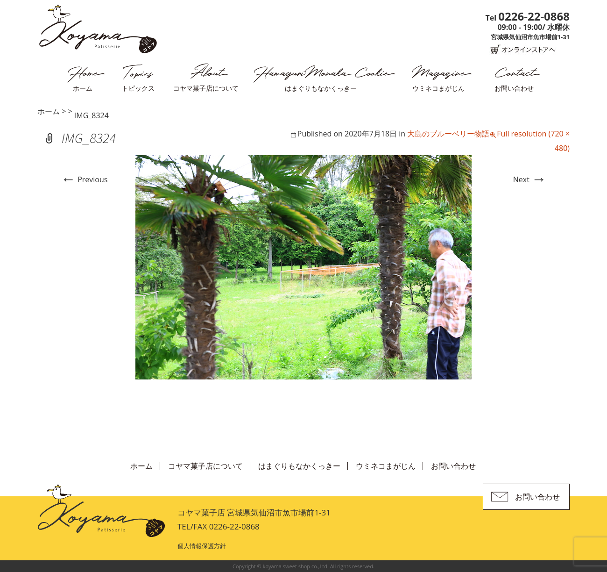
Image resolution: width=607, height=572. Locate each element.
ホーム (82, 88)
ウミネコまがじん (438, 88)
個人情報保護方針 (201, 546)
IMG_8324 (91, 115)
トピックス (138, 88)
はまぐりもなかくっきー (321, 88)
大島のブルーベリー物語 (448, 134)
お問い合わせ (514, 88)
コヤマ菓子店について (206, 88)
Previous (84, 179)
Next (529, 179)
